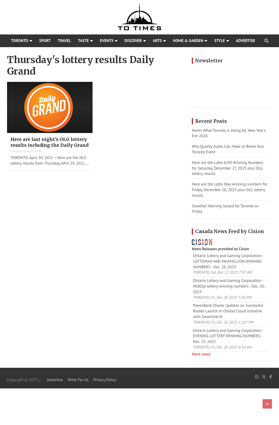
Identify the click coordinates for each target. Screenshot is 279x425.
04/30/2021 (18, 151)
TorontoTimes (34, 151)
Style (219, 40)
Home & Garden (188, 40)
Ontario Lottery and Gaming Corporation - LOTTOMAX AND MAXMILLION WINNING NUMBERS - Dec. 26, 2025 (228, 261)
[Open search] (266, 40)
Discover (133, 40)
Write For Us (78, 379)
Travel (64, 40)
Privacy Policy (104, 379)
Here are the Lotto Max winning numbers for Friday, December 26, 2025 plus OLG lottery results (229, 190)
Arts (157, 40)
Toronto (19, 40)
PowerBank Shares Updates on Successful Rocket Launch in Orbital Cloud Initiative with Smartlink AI (228, 311)
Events (106, 40)
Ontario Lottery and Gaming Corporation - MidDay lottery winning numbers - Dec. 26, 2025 (228, 286)
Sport (45, 40)
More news (201, 354)
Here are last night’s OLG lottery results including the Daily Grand (49, 142)
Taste (83, 40)
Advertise (245, 40)
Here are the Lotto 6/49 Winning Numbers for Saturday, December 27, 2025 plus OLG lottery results (227, 168)
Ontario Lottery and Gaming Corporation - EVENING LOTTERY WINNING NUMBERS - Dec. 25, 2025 (228, 336)
